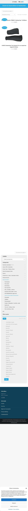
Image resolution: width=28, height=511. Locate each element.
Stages (8, 360)
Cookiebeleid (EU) (4, 414)
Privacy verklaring (16, 509)
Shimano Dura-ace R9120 (11, 354)
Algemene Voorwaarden (6, 408)
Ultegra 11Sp (9, 368)
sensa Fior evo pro (10, 352)
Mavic (7, 344)
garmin (8, 336)
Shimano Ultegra (10, 356)
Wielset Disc (9, 372)
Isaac (7, 340)
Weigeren (14, 503)
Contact (2, 403)
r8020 (7, 348)
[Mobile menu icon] (26, 2)
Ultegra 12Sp (9, 370)
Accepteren (14, 499)
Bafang (8, 326)
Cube (7, 332)
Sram (7, 358)
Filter (4, 318)
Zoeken (24, 259)
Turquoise (8, 366)
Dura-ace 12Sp (9, 334)
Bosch (7, 328)
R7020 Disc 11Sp (10, 346)
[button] (26, 488)
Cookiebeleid (10, 509)
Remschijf (8, 350)
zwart (7, 376)
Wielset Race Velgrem (10, 374)
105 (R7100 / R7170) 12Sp (11, 324)
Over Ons (3, 406)
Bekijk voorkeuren (14, 506)
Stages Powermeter (10, 362)
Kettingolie (8, 342)
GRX (7, 338)
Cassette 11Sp (9, 330)
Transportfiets (9, 364)
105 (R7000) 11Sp (10, 322)
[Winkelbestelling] (8, 15)
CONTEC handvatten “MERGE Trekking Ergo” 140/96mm (14, 20)
